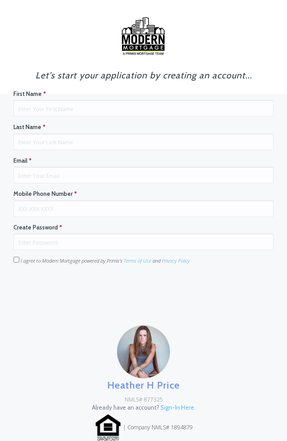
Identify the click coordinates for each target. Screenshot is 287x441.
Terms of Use (137, 260)
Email (22, 160)
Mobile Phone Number (45, 193)
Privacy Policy (176, 260)
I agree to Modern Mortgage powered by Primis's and (101, 260)
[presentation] (81, 289)
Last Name (29, 126)
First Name (29, 93)
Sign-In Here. (178, 407)
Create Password (37, 227)
